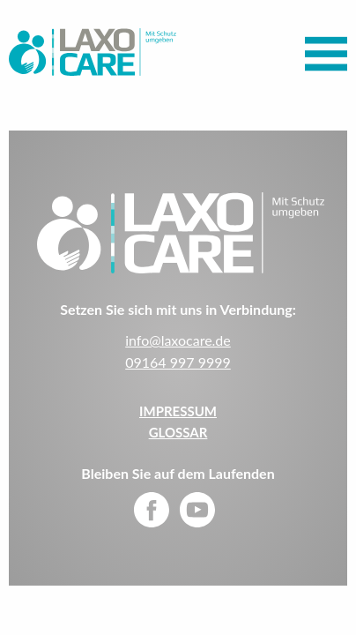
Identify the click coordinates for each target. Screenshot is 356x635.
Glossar (178, 432)
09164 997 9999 (178, 362)
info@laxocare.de (178, 340)
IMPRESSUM (178, 411)
